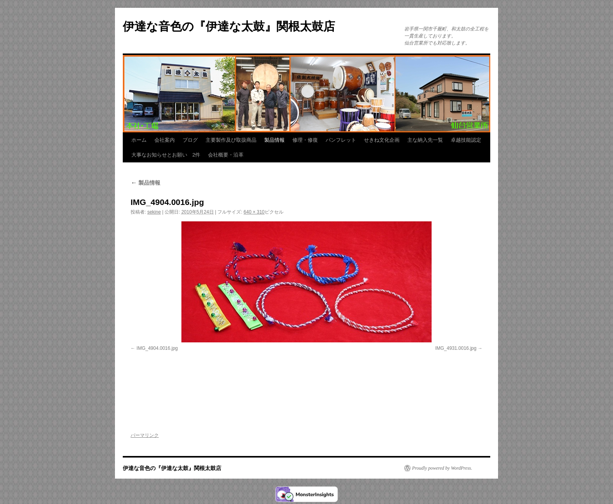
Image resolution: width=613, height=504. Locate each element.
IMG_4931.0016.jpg (455, 348)
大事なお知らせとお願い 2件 (165, 155)
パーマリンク (145, 435)
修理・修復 (305, 140)
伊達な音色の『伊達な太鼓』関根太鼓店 (229, 26)
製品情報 (274, 140)
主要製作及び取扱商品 (231, 140)
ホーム (139, 140)
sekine (154, 212)
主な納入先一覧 (425, 140)
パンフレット (341, 140)
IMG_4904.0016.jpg (156, 348)
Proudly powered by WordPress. (442, 468)
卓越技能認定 (466, 140)
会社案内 (164, 140)
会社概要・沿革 (226, 155)
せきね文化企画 (382, 140)
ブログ (190, 140)
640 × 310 (254, 212)
